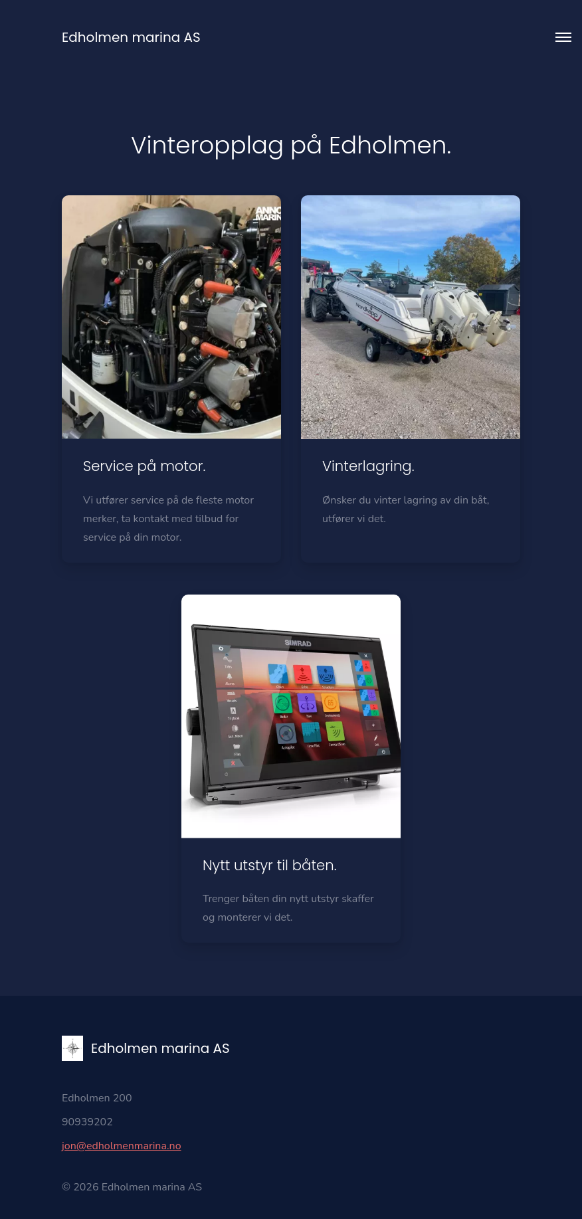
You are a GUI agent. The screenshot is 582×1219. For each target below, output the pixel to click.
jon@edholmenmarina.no (121, 1146)
